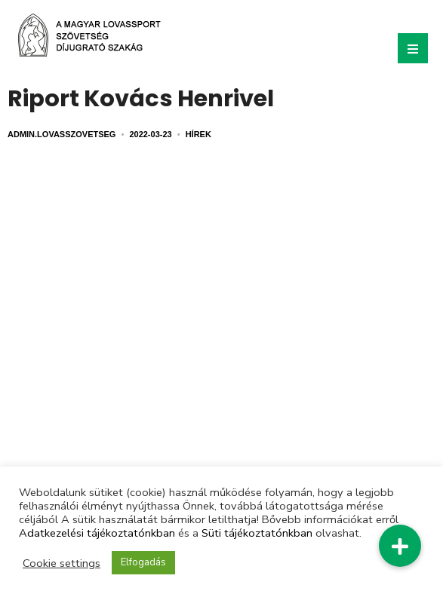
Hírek (198, 134)
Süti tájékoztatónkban (257, 532)
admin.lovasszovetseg (61, 134)
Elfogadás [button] (143, 562)
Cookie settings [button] (61, 563)
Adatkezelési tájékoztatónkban (97, 532)
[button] (400, 546)
